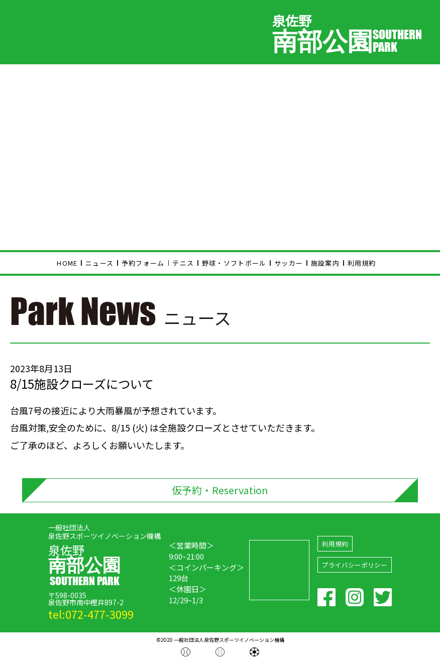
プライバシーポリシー (354, 566)
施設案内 (325, 263)
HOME (67, 263)
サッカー (288, 263)
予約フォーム (143, 263)
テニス (183, 263)
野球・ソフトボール (234, 263)
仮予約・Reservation (220, 490)
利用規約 (362, 263)
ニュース (99, 263)
